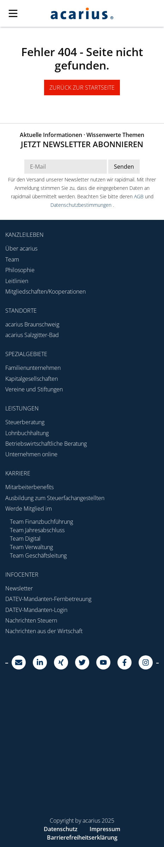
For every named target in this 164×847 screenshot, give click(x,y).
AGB (139, 196)
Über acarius (21, 248)
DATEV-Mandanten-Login (36, 610)
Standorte (21, 310)
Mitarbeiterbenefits (29, 487)
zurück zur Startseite (82, 87)
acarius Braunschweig (32, 324)
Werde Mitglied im (28, 508)
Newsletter (19, 588)
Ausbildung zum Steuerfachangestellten (54, 498)
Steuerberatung (24, 422)
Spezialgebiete (26, 354)
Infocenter (21, 574)
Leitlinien (16, 281)
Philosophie (20, 270)
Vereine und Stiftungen (34, 389)
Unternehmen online (31, 454)
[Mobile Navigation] (20, 13)
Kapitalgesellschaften (31, 379)
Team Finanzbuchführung (41, 521)
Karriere (17, 473)
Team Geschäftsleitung (38, 555)
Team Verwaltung (31, 547)
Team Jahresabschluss (37, 530)
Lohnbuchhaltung (27, 433)
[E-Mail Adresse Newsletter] (65, 167)
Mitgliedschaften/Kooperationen (45, 291)
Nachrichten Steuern (31, 620)
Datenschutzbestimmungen (81, 205)
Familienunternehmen (33, 368)
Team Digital (25, 538)
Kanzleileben (24, 235)
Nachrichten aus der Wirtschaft (44, 631)
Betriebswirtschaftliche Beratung (46, 443)
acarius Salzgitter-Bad (32, 335)
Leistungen (22, 408)
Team (12, 259)
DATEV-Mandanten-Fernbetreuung (48, 599)
